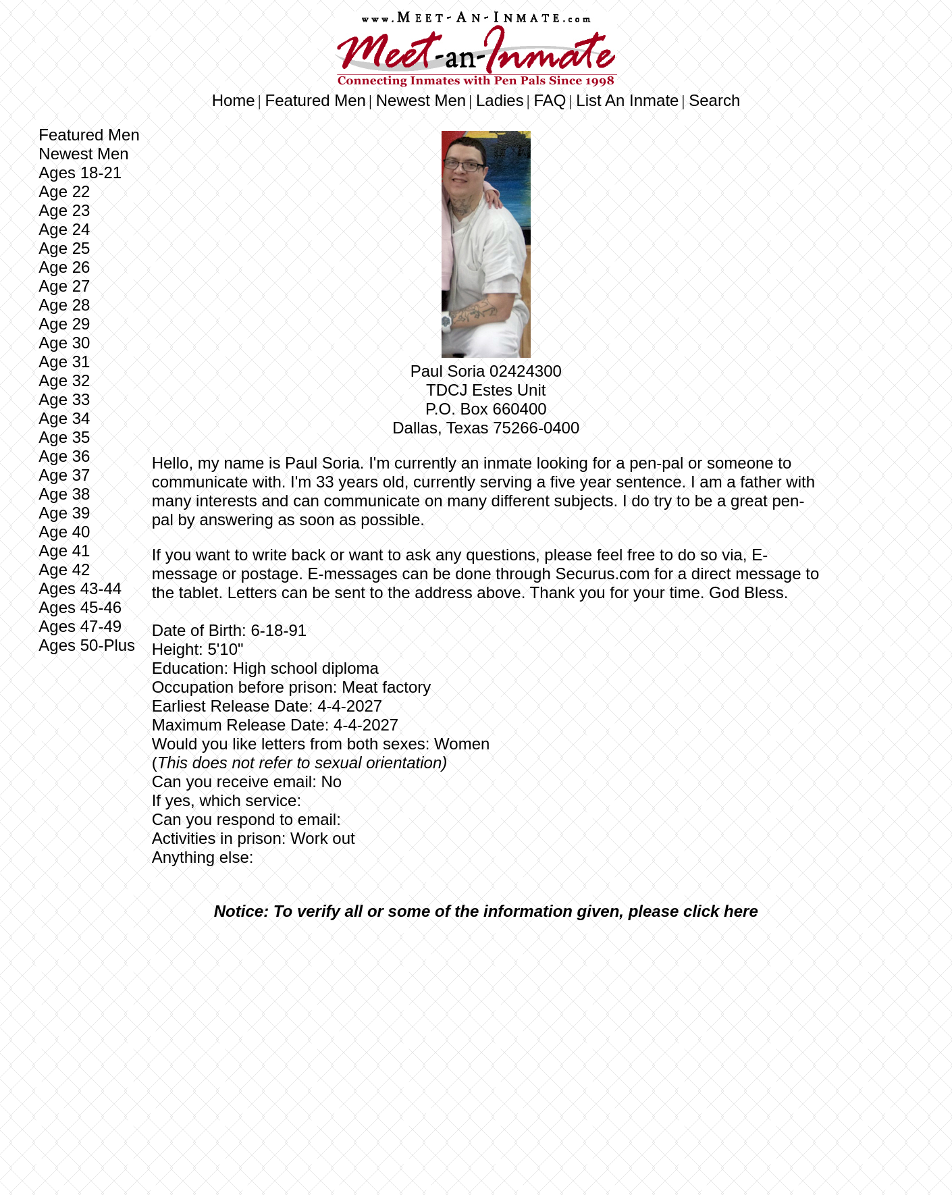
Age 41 (64, 550)
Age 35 (64, 437)
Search (714, 100)
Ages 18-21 (80, 172)
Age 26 (64, 267)
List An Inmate (627, 100)
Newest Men (421, 100)
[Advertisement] (486, 1031)
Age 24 (64, 229)
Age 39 (64, 513)
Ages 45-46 (80, 607)
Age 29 (64, 324)
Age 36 (64, 456)
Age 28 (64, 305)
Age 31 (64, 361)
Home (233, 100)
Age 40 (64, 532)
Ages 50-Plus (86, 645)
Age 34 (64, 418)
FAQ (550, 100)
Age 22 (64, 191)
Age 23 (64, 210)
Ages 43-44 (80, 588)
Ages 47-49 (80, 626)
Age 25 (64, 248)
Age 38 (64, 494)
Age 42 (64, 569)
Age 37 (64, 475)
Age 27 (64, 286)
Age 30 (64, 343)
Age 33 (64, 399)
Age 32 (64, 380)
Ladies (500, 100)
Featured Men (315, 100)
